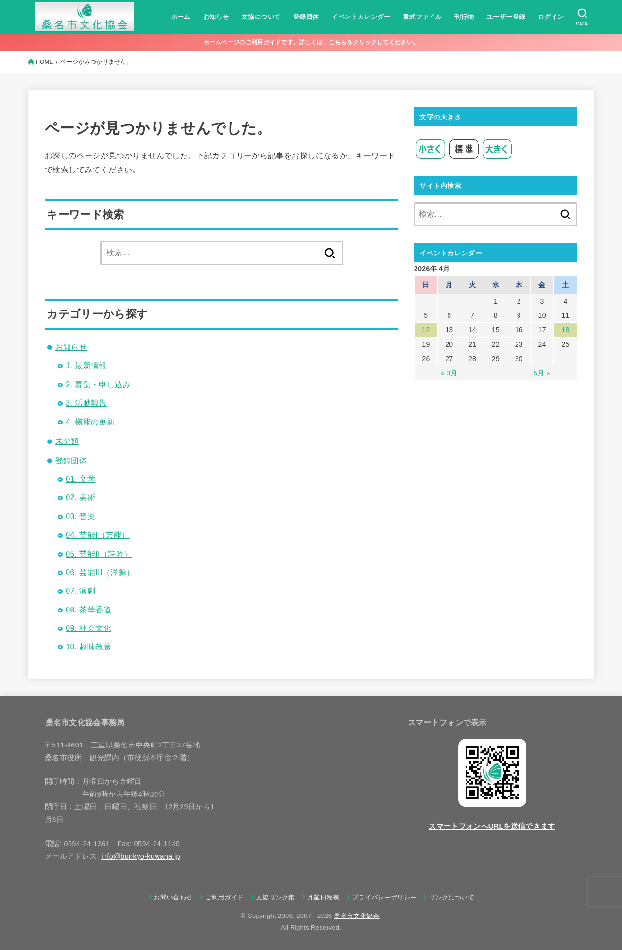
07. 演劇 (80, 591)
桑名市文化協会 (356, 915)
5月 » (542, 373)
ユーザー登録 (505, 16)
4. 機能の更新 (90, 422)
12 (426, 330)
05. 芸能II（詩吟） (99, 554)
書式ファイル (422, 16)
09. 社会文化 (88, 628)
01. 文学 (80, 479)
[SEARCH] (582, 17)
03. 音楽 (80, 516)
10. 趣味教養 (88, 647)
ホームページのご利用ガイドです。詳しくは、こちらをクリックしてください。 (311, 42)
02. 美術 (80, 497)
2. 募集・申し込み (98, 384)
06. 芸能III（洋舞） (100, 572)
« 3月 (449, 373)
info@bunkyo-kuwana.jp (140, 856)
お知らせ (216, 16)
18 (565, 330)
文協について (261, 16)
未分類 (67, 441)
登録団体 (306, 16)
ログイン (551, 16)
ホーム (180, 16)
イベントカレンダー (360, 16)
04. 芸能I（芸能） (98, 535)
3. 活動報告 (86, 403)
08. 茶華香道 (88, 610)
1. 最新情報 (86, 365)
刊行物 (464, 16)
